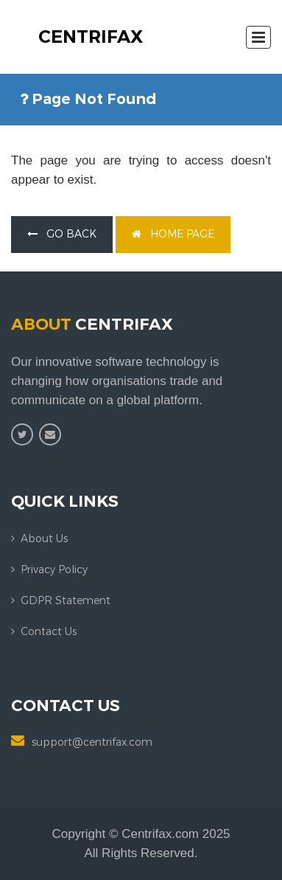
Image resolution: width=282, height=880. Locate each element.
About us (44, 539)
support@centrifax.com (92, 742)
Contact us (49, 632)
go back (61, 234)
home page (173, 234)
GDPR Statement (65, 601)
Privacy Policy (54, 570)
